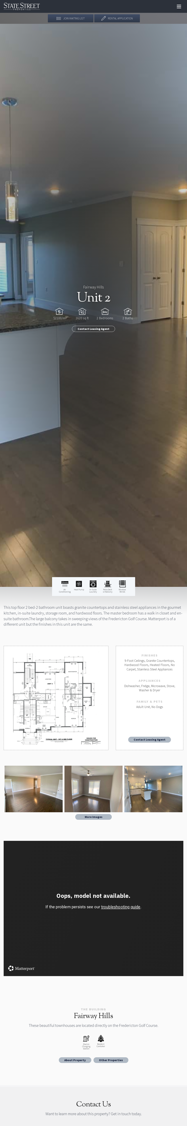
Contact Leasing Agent (93, 329)
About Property (75, 1060)
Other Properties (111, 1060)
